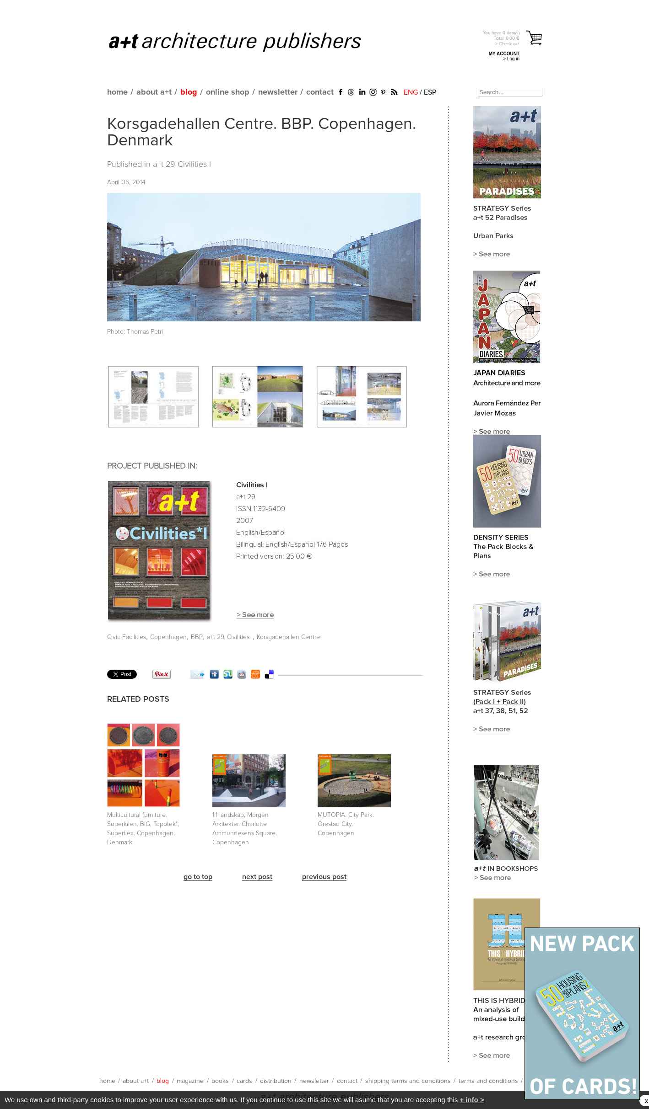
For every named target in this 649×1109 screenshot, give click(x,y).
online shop (227, 92)
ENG (411, 92)
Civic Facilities (126, 637)
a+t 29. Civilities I (230, 637)
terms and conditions (488, 1081)
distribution (276, 1081)
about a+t (154, 92)
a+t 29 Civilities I (182, 164)
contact (320, 92)
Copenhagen (168, 637)
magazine (190, 1081)
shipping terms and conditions (408, 1081)
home (117, 92)
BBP (197, 637)
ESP (430, 92)
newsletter (277, 92)
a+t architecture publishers (246, 41)
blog (188, 92)
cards (244, 1081)
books (220, 1081)
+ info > (472, 1100)
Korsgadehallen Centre (288, 637)
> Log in (511, 58)
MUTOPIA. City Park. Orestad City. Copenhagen (346, 824)
